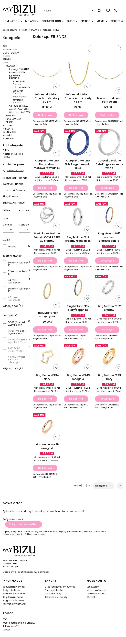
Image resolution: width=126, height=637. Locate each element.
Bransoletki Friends (19, 83)
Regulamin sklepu (13, 597)
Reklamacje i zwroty (56, 597)
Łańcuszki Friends (18, 92)
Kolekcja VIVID (17, 72)
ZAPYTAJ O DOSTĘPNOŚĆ (15, 349)
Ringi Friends (20, 96)
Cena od (7, 224)
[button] (99, 10)
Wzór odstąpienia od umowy (19, 622)
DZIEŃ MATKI (9, 132)
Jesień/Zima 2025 (19, 109)
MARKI (24, 29)
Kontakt (7, 629)
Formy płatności (54, 590)
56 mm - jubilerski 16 (18, 290)
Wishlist (91, 597)
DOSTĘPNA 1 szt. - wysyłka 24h (18, 323)
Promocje (8, 138)
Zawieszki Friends (18, 101)
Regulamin (40, 531)
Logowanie (93, 586)
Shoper (45, 572)
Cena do (24, 224)
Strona (77, 485)
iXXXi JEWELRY (13, 119)
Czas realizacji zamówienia (60, 586)
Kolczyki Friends (21, 87)
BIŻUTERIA (8, 125)
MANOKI (10, 115)
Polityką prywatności (35, 534)
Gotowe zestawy (18, 105)
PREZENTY (8, 128)
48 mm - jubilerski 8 (14, 298)
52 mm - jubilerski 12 (18, 272)
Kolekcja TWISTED (19, 69)
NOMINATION (10, 49)
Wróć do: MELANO (13, 170)
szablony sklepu (13, 572)
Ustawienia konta (96, 593)
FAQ (5, 619)
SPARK (9, 122)
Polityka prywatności (14, 604)
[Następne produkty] (103, 485)
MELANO (35, 29)
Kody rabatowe (11, 590)
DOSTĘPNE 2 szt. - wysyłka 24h (18, 332)
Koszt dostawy (53, 593)
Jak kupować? (11, 626)
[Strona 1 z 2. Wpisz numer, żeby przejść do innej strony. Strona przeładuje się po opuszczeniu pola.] (84, 485)
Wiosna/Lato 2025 (19, 112)
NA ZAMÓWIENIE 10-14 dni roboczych (16, 360)
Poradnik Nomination (14, 593)
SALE (5, 46)
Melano (12, 246)
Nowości (7, 135)
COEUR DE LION (11, 52)
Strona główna (10, 29)
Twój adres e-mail (13, 519)
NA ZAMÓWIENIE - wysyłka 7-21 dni (17, 341)
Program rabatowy (13, 600)
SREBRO (7, 59)
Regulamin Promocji (14, 586)
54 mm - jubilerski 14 (14, 281)
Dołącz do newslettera (24, 524)
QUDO (6, 56)
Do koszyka (45, 115)
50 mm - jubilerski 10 (18, 264)
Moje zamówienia (96, 590)
